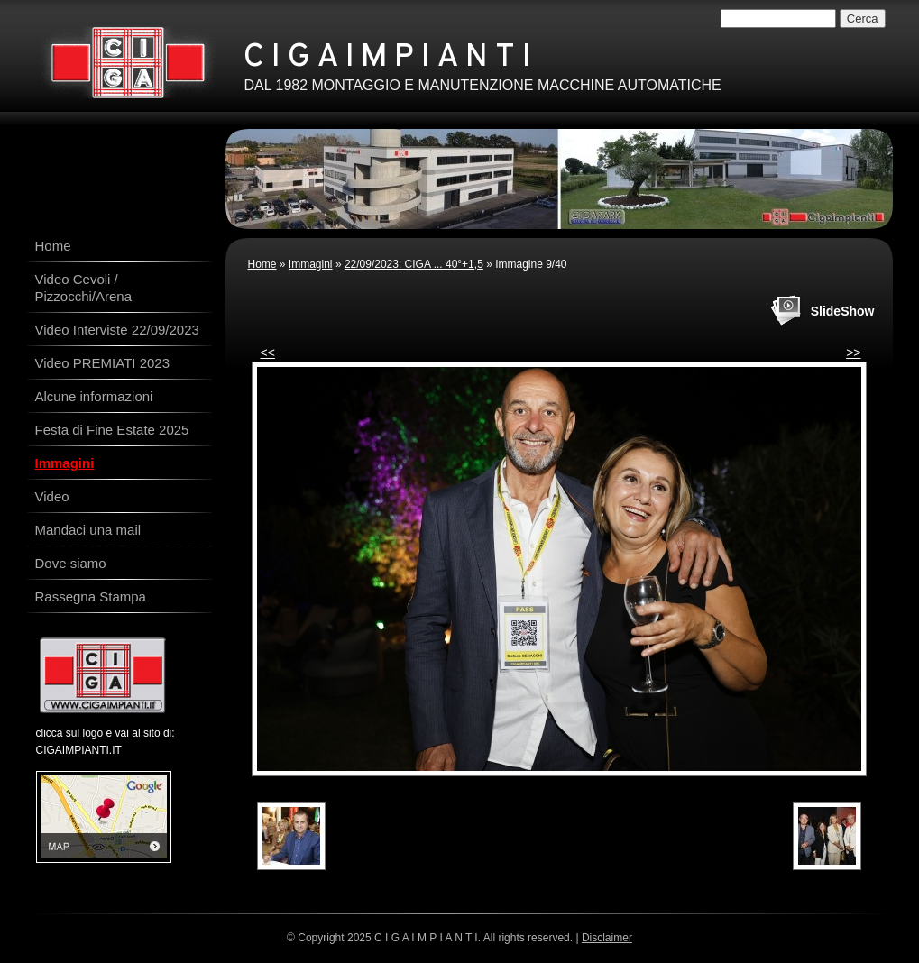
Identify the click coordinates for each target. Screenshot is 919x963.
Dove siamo (70, 563)
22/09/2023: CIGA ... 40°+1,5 (414, 264)
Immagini (311, 264)
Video (52, 496)
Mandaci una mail (88, 529)
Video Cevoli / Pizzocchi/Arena (84, 287)
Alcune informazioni (94, 396)
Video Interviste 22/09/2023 (117, 329)
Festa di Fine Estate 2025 (112, 429)
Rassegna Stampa (90, 596)
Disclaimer (607, 937)
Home (262, 264)
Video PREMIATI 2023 (102, 363)
